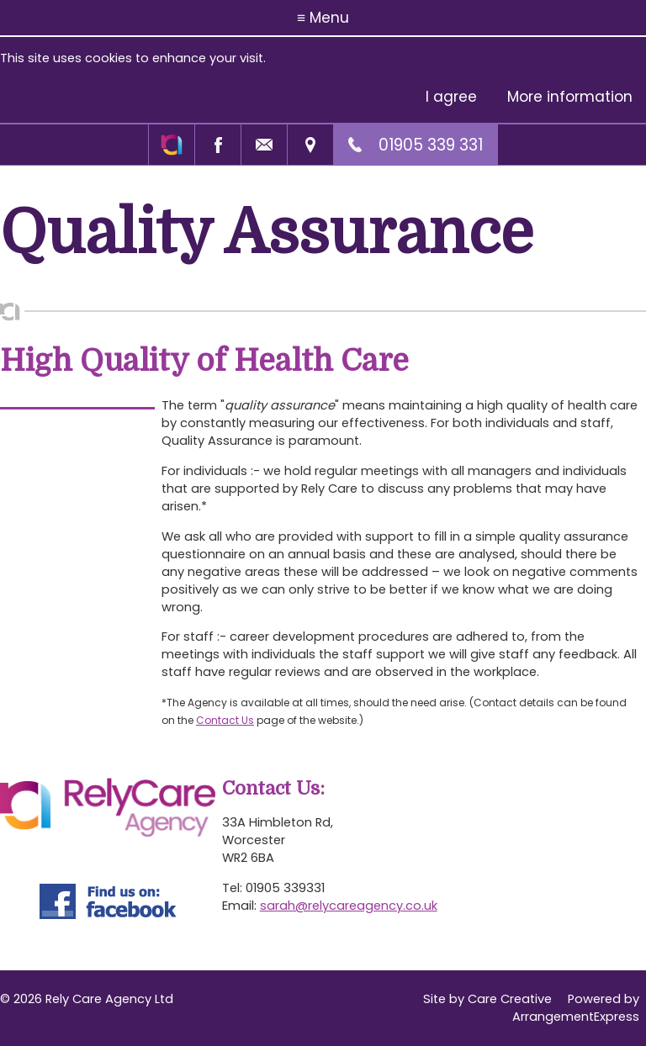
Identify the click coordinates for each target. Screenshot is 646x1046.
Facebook (217, 144)
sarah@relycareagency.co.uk (348, 905)
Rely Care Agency (171, 144)
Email (264, 144)
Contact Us (225, 720)
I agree (451, 97)
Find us (310, 144)
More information (570, 97)
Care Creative (510, 999)
